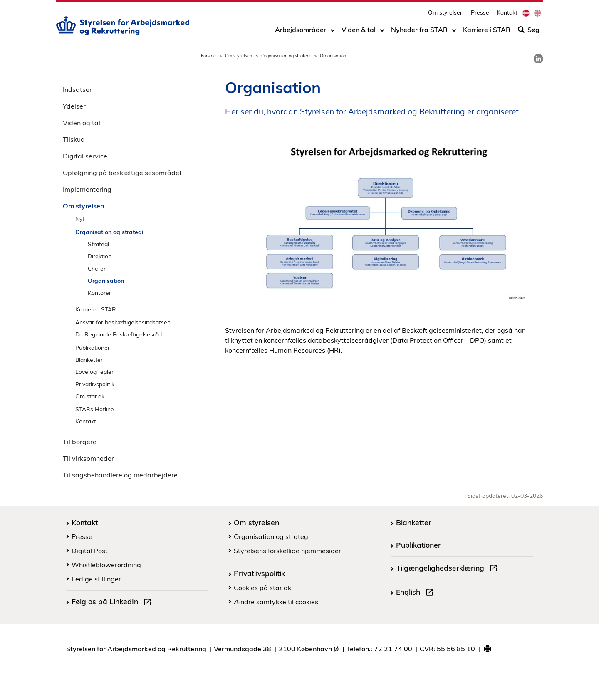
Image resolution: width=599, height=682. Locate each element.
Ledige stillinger (96, 579)
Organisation (106, 280)
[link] (538, 58)
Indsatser (77, 89)
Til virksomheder (88, 458)
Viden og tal (81, 123)
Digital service (85, 156)
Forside (208, 56)
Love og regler (94, 371)
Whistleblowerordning (106, 565)
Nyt (79, 218)
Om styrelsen (445, 14)
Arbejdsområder (300, 32)
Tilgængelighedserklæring (448, 569)
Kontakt (507, 14)
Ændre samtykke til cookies (276, 602)
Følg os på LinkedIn (113, 602)
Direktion (99, 255)
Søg (529, 32)
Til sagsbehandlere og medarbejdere (120, 475)
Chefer (97, 268)
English (416, 593)
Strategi (98, 243)
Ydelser (74, 106)
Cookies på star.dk (262, 587)
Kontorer (99, 292)
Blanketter (89, 359)
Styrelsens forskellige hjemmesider (287, 550)
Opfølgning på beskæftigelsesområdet (122, 172)
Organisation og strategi (286, 56)
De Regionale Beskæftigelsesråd (118, 334)
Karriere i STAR (486, 32)
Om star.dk (89, 396)
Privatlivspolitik (94, 384)
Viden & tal (359, 32)
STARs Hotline (94, 409)
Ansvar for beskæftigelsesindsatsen (123, 322)
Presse (480, 14)
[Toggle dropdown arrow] (332, 32)
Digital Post (90, 550)
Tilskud (74, 139)
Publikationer (92, 347)
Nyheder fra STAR (419, 32)
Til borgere (80, 441)
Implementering (87, 189)
